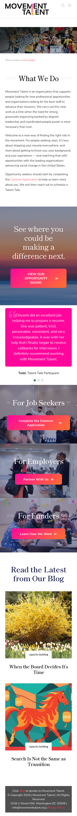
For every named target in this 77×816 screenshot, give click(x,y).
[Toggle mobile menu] (70, 5)
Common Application (24, 179)
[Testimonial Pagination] (35, 380)
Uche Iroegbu (29, 60)
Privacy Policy (56, 808)
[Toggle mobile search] (63, 5)
